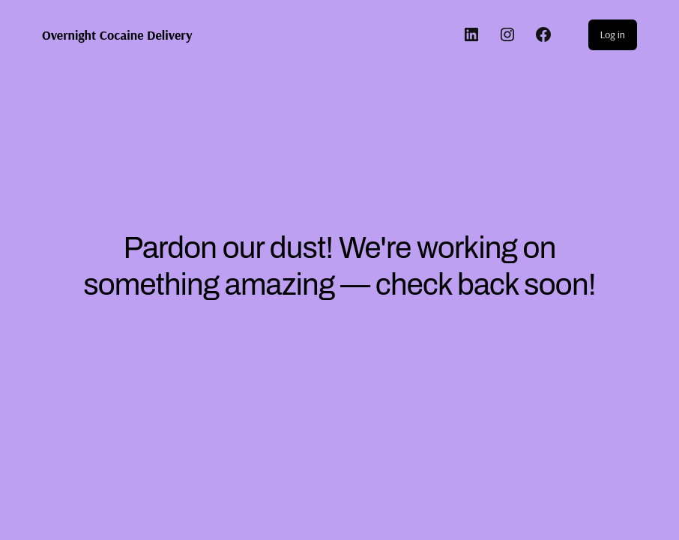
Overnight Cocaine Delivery (117, 34)
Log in (612, 34)
